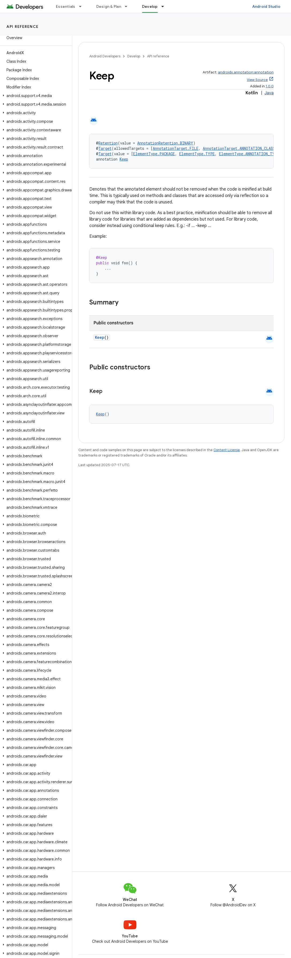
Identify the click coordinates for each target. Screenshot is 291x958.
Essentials (65, 6)
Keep (124, 159)
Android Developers (104, 56)
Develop (133, 56)
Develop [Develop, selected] (150, 6)
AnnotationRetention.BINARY (165, 143)
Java (269, 93)
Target (105, 148)
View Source (257, 79)
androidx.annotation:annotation (246, 72)
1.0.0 (270, 86)
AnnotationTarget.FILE (175, 148)
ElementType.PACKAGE (154, 153)
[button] (35, 95)
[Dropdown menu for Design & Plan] (128, 6)
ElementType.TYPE (197, 153)
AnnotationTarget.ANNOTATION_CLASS (239, 148)
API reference (22, 26)
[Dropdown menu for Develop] (165, 6)
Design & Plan (108, 6)
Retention (108, 143)
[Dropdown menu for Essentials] (82, 6)
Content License (226, 450)
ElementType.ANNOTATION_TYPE (249, 153)
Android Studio (266, 6)
